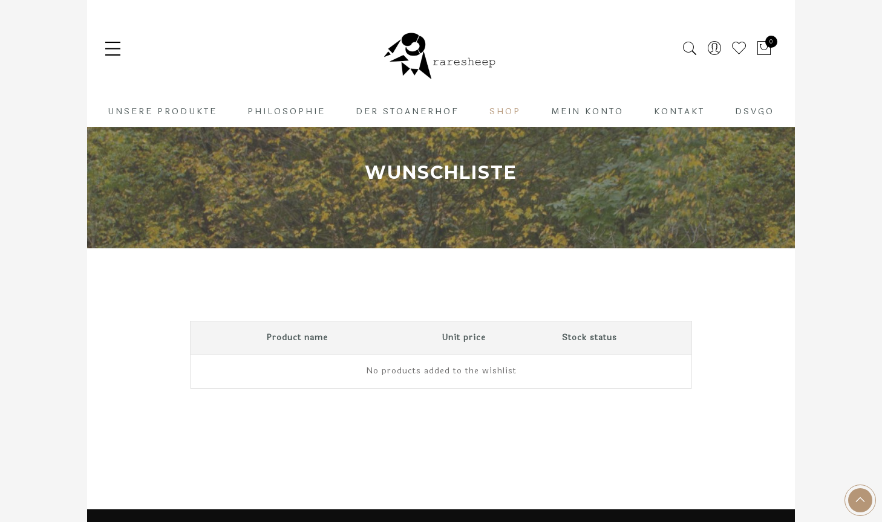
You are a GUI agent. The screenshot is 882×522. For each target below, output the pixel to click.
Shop (505, 111)
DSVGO (754, 111)
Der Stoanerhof (407, 111)
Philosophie (286, 111)
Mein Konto (587, 111)
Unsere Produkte (162, 111)
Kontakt (679, 111)
